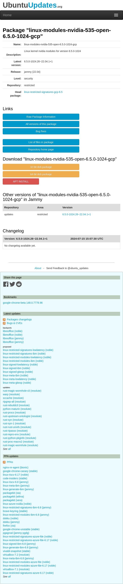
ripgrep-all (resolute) (14, 401)
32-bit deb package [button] (41, 166)
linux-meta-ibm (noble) (15, 375)
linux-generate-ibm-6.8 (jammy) (20, 547)
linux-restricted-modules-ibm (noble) (23, 360)
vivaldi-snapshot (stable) (16, 551)
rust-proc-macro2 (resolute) (18, 441)
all (9, 448)
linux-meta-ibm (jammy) (16, 485)
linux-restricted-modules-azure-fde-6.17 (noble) (29, 565)
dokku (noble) (10, 518)
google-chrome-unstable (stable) (21, 529)
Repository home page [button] (41, 149)
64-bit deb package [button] (41, 174)
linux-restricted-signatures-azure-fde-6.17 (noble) (30, 540)
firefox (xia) (9, 525)
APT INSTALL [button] (21, 181)
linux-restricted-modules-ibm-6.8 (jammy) (26, 514)
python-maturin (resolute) (17, 408)
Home (7, 15)
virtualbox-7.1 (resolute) (16, 569)
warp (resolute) (11, 394)
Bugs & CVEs (14, 323)
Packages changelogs (19, 319)
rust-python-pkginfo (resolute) (19, 438)
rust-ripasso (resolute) (15, 430)
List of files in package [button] (41, 142)
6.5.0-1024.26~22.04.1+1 (76, 214)
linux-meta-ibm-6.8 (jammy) (18, 558)
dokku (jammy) (11, 522)
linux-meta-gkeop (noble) (17, 382)
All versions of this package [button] (41, 124)
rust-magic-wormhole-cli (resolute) (22, 390)
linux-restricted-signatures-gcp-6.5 (43, 92)
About (38, 268)
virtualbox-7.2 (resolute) (16, 554)
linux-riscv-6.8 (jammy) (15, 482)
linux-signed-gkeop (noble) (18, 371)
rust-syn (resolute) (13, 419)
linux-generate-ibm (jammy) (18, 489)
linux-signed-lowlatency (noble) (20, 364)
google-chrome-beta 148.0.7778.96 (23, 302)
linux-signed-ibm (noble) (16, 368)
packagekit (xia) (12, 492)
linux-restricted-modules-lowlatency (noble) (27, 357)
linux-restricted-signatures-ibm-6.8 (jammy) (27, 507)
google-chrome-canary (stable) (20, 471)
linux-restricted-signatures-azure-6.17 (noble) (28, 572)
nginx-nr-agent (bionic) (15, 467)
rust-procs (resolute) (14, 412)
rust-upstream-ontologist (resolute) (22, 416)
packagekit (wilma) (13, 496)
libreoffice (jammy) (13, 338)
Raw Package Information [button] (41, 116)
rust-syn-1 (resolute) (14, 423)
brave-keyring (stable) (15, 511)
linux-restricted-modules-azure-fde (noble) (26, 562)
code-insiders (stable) (15, 478)
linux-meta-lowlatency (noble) (19, 379)
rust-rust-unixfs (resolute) (17, 427)
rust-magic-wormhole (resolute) (20, 445)
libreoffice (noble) (12, 331)
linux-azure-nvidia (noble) (17, 503)
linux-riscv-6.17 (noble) (16, 474)
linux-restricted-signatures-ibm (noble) (24, 353)
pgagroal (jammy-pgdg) (16, 532)
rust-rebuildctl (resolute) (16, 405)
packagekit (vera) (12, 500)
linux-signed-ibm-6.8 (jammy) (19, 543)
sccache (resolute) (13, 398)
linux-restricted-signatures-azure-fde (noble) (27, 536)
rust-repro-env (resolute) (16, 434)
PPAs (10, 462)
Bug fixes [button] (41, 131)
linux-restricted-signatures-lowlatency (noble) (28, 350)
